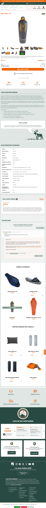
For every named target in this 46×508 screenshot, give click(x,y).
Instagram (16, 464)
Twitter (26, 464)
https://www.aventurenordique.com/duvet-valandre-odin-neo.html (28, 247)
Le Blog (12, 464)
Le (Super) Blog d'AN (13, 489)
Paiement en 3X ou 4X (8, 84)
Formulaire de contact (22, 488)
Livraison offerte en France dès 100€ (11, 404)
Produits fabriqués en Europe (33, 493)
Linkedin (33, 464)
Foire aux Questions (23, 490)
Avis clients (21, 497)
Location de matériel (23, 495)
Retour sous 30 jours (35, 404)
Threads (23, 464)
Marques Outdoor (32, 487)
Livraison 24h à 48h (23, 84)
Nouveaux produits (33, 491)
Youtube (30, 464)
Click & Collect (22, 494)
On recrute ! (11, 491)
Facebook (20, 464)
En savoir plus (12, 452)
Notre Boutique (22, 492)
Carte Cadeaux (32, 498)
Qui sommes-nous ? (13, 487)
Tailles (2, 64)
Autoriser (22, 53)
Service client (11, 394)
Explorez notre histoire (16, 484)
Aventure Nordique (11, 479)
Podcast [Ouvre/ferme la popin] (44, 352)
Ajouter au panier (24, 69)
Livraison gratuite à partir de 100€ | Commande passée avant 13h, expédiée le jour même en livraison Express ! (23, 1)
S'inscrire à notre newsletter (23, 473)
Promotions (31, 489)
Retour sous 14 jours (37, 84)
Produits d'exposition (31, 496)
